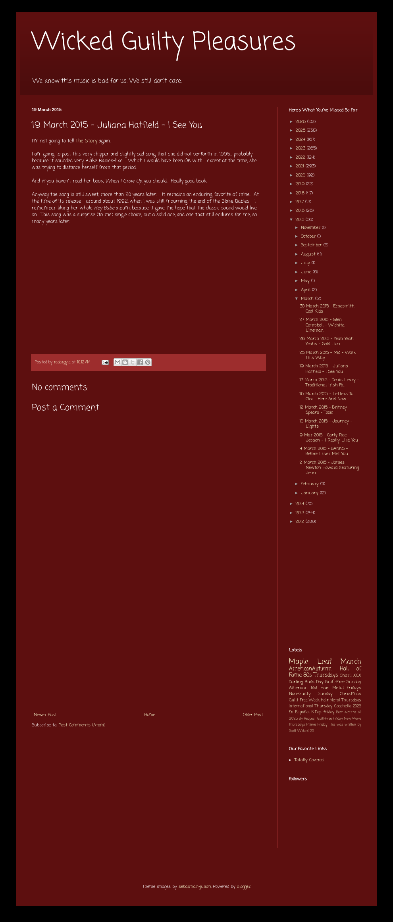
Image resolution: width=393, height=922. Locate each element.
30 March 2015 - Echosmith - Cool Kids (329, 309)
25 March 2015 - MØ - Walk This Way (328, 355)
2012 (301, 522)
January (310, 493)
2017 (300, 202)
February (310, 484)
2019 (301, 184)
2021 (301, 166)
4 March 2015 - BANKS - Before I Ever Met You (324, 451)
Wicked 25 (305, 731)
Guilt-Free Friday (330, 718)
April (306, 290)
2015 (301, 220)
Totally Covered (309, 760)
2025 (301, 130)
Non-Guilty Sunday (311, 694)
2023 (301, 148)
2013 (301, 513)
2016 (301, 210)
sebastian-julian (195, 887)
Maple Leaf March (325, 662)
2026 (301, 122)
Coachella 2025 (347, 706)
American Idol (303, 688)
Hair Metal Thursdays (341, 700)
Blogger (243, 887)
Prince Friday (317, 724)
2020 (301, 175)
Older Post (253, 715)
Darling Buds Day (306, 682)
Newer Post (45, 715)
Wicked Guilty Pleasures (164, 43)
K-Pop (317, 712)
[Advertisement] (148, 647)
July (306, 263)
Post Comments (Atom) (82, 725)
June (307, 272)
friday (329, 712)
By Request (307, 718)
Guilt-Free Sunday (343, 682)
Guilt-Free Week (304, 700)
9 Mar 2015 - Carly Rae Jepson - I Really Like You (329, 438)
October (309, 236)
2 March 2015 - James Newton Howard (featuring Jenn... (329, 467)
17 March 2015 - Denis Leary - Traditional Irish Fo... (329, 382)
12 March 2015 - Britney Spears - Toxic (323, 410)
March (308, 299)
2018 (301, 193)
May (306, 281)
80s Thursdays (320, 675)
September (312, 245)
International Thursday (310, 706)
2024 (301, 139)
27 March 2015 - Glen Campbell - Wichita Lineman (322, 325)
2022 (301, 157)
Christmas (350, 694)
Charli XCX (350, 675)
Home (149, 715)
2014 (301, 504)
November (311, 228)
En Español (299, 712)
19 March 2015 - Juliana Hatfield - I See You (324, 369)
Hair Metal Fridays (341, 688)
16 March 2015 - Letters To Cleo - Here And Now (326, 396)
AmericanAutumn (310, 669)
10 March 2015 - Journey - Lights (326, 424)
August (309, 254)
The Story (86, 141)
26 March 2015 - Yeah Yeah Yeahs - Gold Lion (327, 341)
